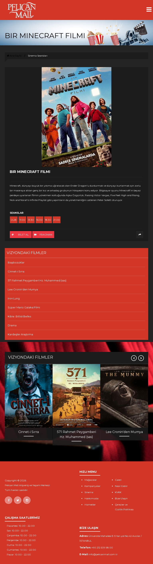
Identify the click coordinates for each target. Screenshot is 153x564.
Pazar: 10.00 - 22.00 (19, 554)
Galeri (118, 479)
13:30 (31, 219)
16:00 (39, 219)
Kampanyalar (92, 486)
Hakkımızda (91, 498)
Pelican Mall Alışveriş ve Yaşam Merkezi (27, 485)
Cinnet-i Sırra (16, 271)
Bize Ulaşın (121, 498)
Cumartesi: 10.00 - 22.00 (21, 549)
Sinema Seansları (37, 55)
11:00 (22, 219)
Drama (12, 325)
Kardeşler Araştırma (20, 334)
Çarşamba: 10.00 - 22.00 (21, 535)
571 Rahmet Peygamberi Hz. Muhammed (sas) (37, 280)
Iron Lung (14, 298)
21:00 (56, 219)
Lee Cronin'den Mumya (23, 289)
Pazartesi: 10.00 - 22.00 (21, 525)
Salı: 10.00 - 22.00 (17, 530)
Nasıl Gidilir (121, 486)
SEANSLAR (17, 212)
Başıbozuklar (16, 262)
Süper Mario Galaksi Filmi (24, 307)
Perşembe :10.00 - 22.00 (21, 540)
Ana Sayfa (14, 55)
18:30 (48, 219)
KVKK (118, 492)
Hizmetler (90, 504)
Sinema (88, 492)
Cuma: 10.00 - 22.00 (19, 544)
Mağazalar (90, 479)
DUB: (14, 219)
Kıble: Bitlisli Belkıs (19, 316)
